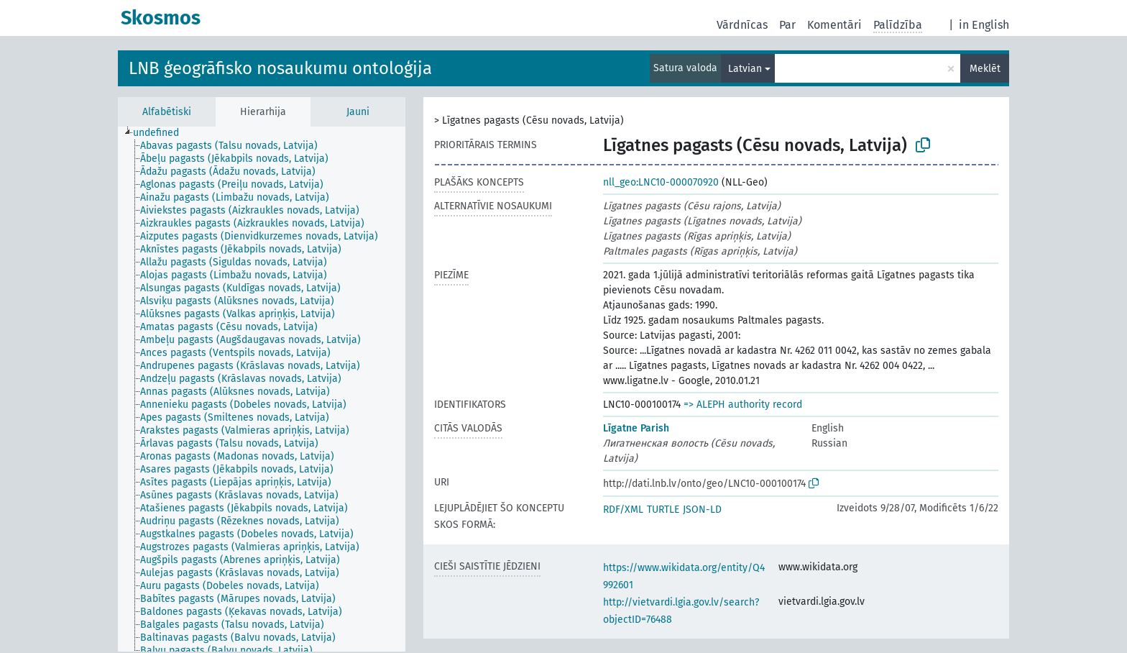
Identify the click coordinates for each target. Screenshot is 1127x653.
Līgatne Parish (636, 428)
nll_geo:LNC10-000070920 (661, 182)
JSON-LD (702, 509)
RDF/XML (623, 509)
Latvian (745, 69)
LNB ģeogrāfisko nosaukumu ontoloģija (280, 68)
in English (984, 25)
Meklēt (985, 69)
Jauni (357, 112)
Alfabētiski (166, 112)
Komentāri (834, 25)
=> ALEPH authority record (743, 404)
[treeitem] (162, 133)
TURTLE (663, 509)
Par (787, 25)
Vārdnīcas (742, 25)
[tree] (261, 389)
